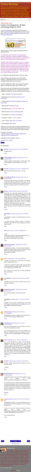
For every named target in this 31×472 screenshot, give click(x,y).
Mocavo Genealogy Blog (17, 111)
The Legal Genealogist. (16, 94)
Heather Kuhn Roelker (9, 244)
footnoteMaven (7, 278)
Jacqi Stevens (7, 323)
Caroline (6, 361)
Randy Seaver (11, 448)
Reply (5, 153)
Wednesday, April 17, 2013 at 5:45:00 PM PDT (17, 339)
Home (15, 441)
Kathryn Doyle (7, 311)
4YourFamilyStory (17, 117)
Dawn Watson (7, 213)
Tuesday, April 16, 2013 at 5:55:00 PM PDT (16, 258)
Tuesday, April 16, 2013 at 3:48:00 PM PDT (16, 230)
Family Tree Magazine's (7, 30)
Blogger (18, 470)
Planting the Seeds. (14, 105)
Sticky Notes (13, 123)
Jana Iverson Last (8, 399)
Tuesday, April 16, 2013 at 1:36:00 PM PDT (19, 168)
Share (2, 142)
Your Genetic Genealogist (15, 114)
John (5, 258)
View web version (15, 443)
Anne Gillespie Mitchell (9, 177)
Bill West (6, 149)
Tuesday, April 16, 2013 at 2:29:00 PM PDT (18, 191)
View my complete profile (6, 467)
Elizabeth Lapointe (8, 373)
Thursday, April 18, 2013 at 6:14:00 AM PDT (19, 361)
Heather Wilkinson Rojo (10, 157)
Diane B (6, 191)
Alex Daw (6, 168)
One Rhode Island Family (18, 108)
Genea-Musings (9, 4)
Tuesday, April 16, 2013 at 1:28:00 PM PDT (18, 149)
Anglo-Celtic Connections (15, 120)
